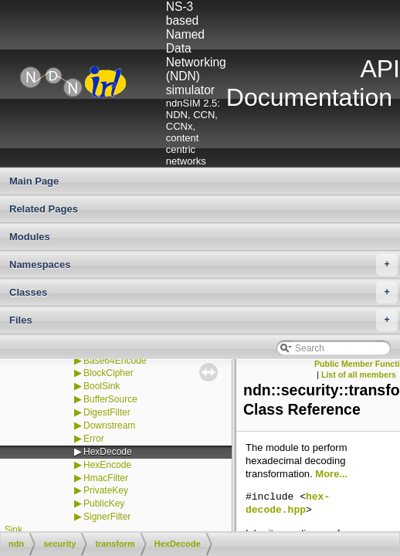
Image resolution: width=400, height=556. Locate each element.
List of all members (358, 374)
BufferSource (110, 399)
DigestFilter (107, 412)
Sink (13, 529)
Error (93, 438)
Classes (203, 292)
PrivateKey (105, 490)
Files (203, 320)
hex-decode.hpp (288, 503)
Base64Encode (114, 360)
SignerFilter (107, 516)
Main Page (34, 181)
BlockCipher (108, 373)
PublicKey (103, 503)
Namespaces (203, 265)
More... (331, 474)
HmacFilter (105, 478)
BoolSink (101, 386)
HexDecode (107, 451)
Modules (29, 236)
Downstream (109, 425)
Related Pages (43, 209)
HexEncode (107, 464)
